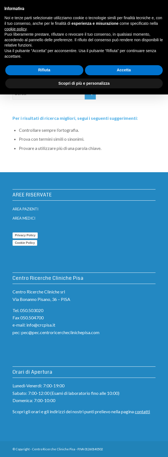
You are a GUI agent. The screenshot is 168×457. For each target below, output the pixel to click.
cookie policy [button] (15, 29)
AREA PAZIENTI (25, 209)
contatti (142, 411)
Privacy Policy (25, 235)
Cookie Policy (25, 242)
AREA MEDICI (23, 218)
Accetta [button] (124, 70)
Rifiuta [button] (44, 70)
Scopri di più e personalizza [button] (83, 83)
